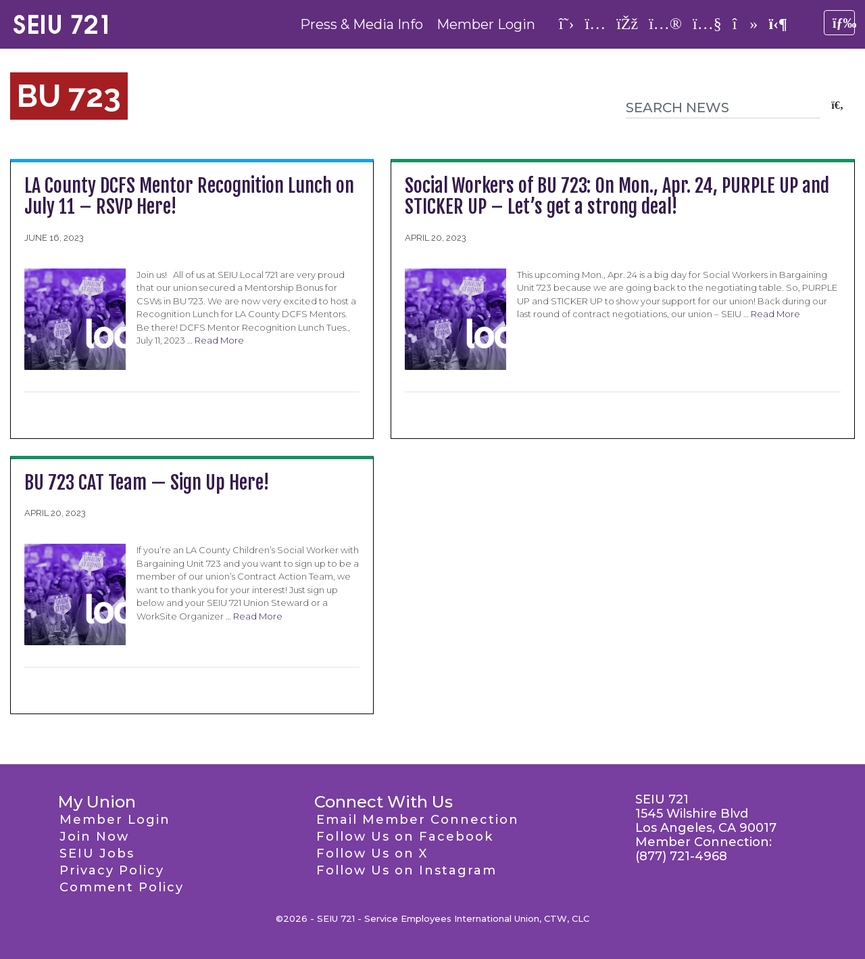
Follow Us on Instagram (406, 870)
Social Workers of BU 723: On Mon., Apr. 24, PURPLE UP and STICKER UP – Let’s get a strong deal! (617, 196)
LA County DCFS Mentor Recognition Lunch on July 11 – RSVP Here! (189, 196)
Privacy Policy (111, 870)
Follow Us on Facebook (404, 836)
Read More (219, 340)
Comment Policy (121, 887)
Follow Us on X (372, 853)
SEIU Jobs (96, 853)
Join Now (94, 836)
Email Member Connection (417, 819)
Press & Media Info (361, 24)
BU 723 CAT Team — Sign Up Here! (146, 482)
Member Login (486, 24)
